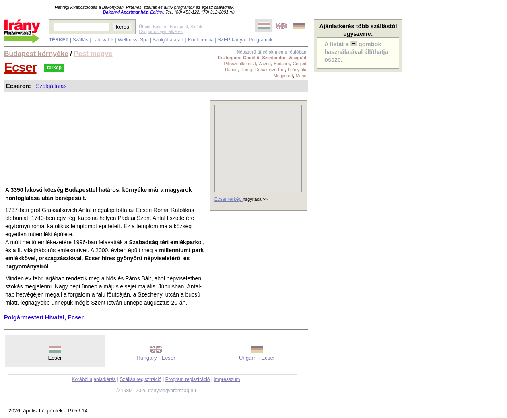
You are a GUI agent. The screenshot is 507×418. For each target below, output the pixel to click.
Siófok (196, 26)
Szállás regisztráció (140, 379)
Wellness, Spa (133, 40)
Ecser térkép (228, 199)
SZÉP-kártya (231, 40)
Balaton (160, 26)
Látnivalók (103, 40)
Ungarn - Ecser (257, 358)
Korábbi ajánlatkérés (93, 379)
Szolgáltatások (168, 40)
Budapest (179, 26)
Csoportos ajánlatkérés (161, 31)
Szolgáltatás (51, 86)
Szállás (80, 40)
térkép (54, 67)
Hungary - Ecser (155, 358)
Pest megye (93, 53)
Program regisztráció (187, 379)
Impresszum (227, 379)
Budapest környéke (36, 53)
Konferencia (201, 40)
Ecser (20, 67)
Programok (261, 40)
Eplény (156, 12)
